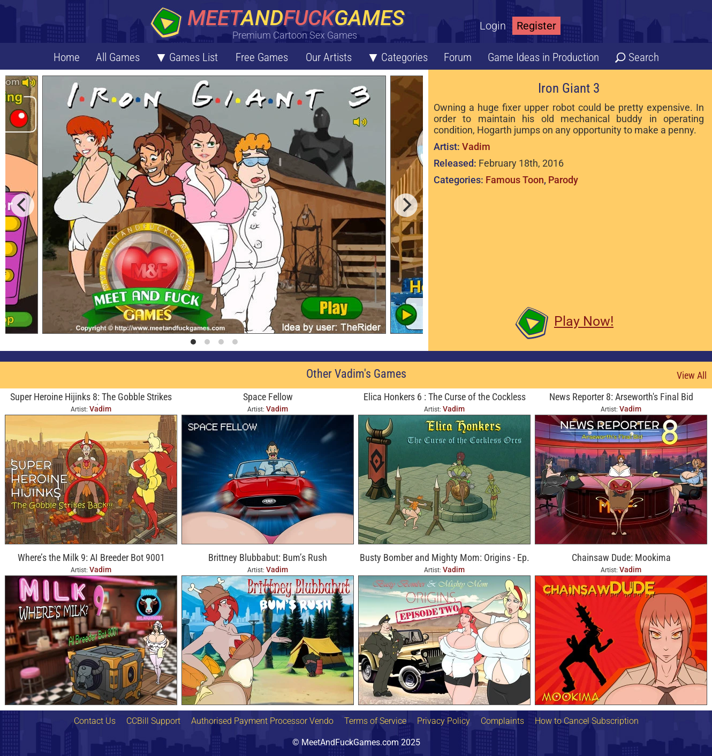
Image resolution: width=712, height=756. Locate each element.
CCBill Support (153, 721)
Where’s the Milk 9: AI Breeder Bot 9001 (91, 557)
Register (536, 25)
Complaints (502, 721)
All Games (118, 57)
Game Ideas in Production (543, 57)
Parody (563, 179)
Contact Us (95, 721)
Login (493, 25)
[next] (406, 205)
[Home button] (281, 23)
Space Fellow (268, 396)
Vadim (476, 146)
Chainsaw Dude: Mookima (621, 557)
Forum (458, 57)
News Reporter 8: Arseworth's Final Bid (621, 396)
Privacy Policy (443, 721)
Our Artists (329, 57)
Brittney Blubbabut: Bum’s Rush (267, 557)
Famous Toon (515, 179)
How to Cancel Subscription (587, 721)
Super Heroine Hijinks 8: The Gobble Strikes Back (91, 398)
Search (643, 57)
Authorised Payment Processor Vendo (262, 721)
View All (692, 375)
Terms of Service (375, 721)
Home (67, 57)
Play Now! (583, 321)
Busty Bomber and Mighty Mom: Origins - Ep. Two (444, 558)
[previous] (22, 205)
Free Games (262, 57)
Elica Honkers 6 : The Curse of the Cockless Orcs (444, 398)
